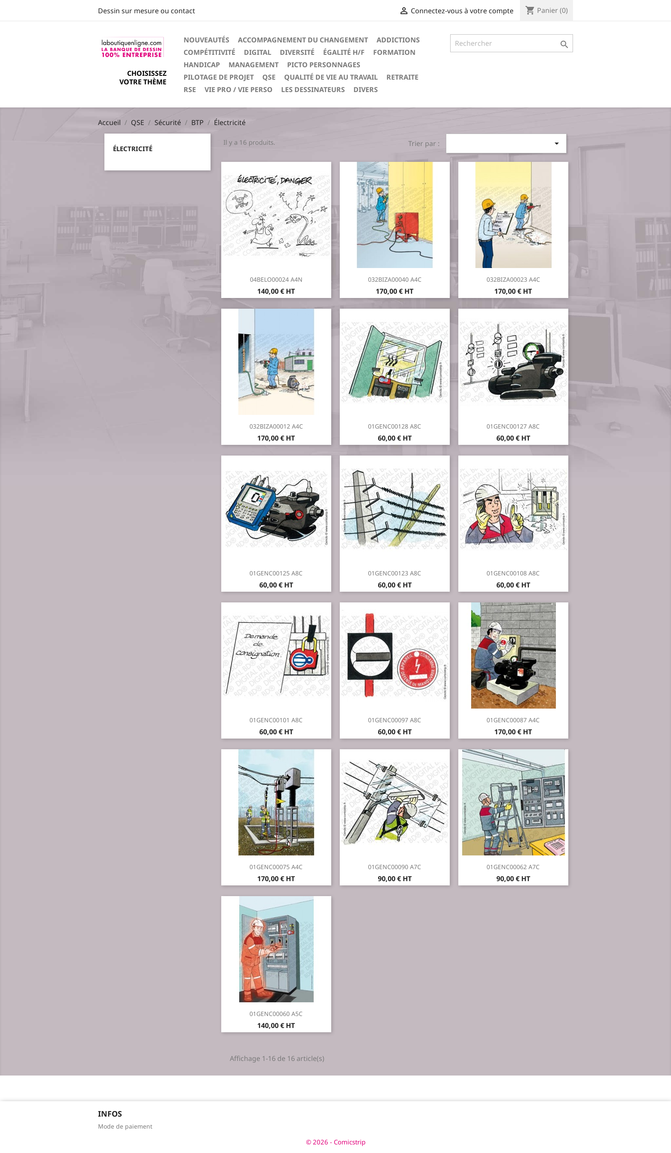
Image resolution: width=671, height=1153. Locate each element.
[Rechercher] (511, 43)
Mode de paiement (125, 1126)
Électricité (132, 148)
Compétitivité (209, 52)
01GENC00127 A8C (513, 426)
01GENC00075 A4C (276, 867)
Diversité (297, 52)
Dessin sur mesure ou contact (146, 10)
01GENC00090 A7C (394, 867)
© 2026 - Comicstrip (335, 1142)
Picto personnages (323, 64)
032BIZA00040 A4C (395, 279)
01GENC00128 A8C (394, 426)
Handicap (202, 64)
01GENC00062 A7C (513, 867)
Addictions (398, 40)
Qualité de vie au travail (331, 77)
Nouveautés (206, 40)
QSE (269, 77)
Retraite (402, 77)
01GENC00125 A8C (276, 573)
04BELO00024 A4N (276, 279)
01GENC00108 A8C (513, 573)
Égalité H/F (344, 52)
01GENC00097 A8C (394, 720)
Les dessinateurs (313, 89)
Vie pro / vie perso (239, 89)
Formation (394, 52)
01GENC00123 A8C (394, 573)
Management (254, 64)
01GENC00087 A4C (513, 720)
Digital (257, 52)
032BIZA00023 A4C (513, 279)
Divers (365, 89)
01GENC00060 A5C (276, 1014)
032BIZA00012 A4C (276, 426)
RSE (190, 89)
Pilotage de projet (219, 77)
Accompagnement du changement (303, 40)
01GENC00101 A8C (276, 720)
